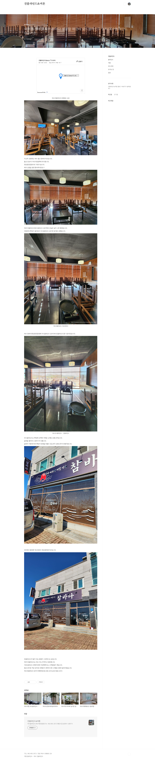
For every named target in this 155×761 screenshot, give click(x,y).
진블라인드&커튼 (34, 3)
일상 (109, 73)
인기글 (116, 94)
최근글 (110, 94)
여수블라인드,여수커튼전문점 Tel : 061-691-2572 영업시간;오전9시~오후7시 (50, 724)
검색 (124, 3)
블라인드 (110, 60)
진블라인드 (111, 56)
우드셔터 (110, 66)
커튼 (109, 63)
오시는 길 (111, 69)
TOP (129, 754)
